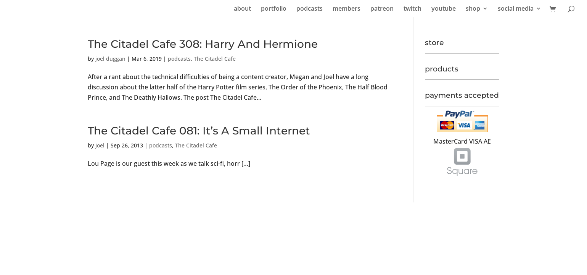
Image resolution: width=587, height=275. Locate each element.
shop (473, 9)
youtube (443, 9)
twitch (412, 9)
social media (516, 9)
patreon (382, 9)
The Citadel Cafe (215, 58)
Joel (100, 145)
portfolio (273, 9)
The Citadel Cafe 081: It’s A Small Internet (199, 130)
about (242, 9)
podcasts (309, 9)
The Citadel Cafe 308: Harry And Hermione (203, 43)
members (346, 9)
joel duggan (110, 58)
